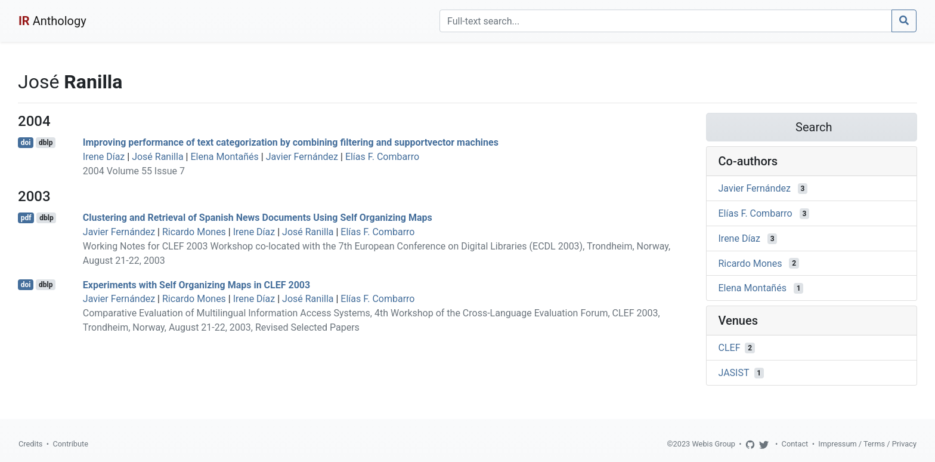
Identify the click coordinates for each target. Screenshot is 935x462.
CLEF (730, 347)
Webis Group (713, 443)
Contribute (70, 443)
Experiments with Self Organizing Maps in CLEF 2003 (196, 284)
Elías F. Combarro (382, 156)
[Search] (665, 21)
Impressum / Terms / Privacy (867, 443)
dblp (45, 142)
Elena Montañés (224, 156)
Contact (795, 443)
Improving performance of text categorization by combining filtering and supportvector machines (291, 142)
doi (26, 142)
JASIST (734, 372)
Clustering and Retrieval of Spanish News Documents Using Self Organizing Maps (257, 217)
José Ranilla (157, 156)
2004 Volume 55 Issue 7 (134, 171)
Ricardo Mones (194, 232)
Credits (30, 443)
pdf (26, 218)
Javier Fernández (302, 156)
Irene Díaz (104, 156)
